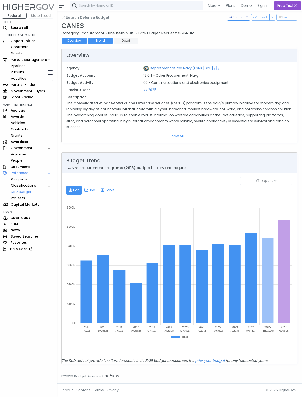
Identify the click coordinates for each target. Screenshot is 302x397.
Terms (98, 390)
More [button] (213, 5)
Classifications (23, 185)
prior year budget (210, 360)
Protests (18, 198)
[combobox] (140, 5)
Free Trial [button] (287, 5)
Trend (100, 40)
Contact (83, 390)
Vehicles (18, 123)
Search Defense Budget (85, 17)
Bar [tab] (74, 190)
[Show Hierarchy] (216, 68)
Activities (18, 78)
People (16, 160)
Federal (14, 15)
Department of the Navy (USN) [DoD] (181, 68)
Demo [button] (246, 5)
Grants (16, 53)
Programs (19, 179)
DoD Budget (21, 191)
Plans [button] (230, 5)
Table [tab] (108, 190)
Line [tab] (89, 190)
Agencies (19, 154)
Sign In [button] (262, 5)
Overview (74, 40)
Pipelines (18, 65)
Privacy (113, 390)
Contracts (19, 47)
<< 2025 (149, 90)
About (67, 390)
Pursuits (17, 72)
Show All (177, 136)
